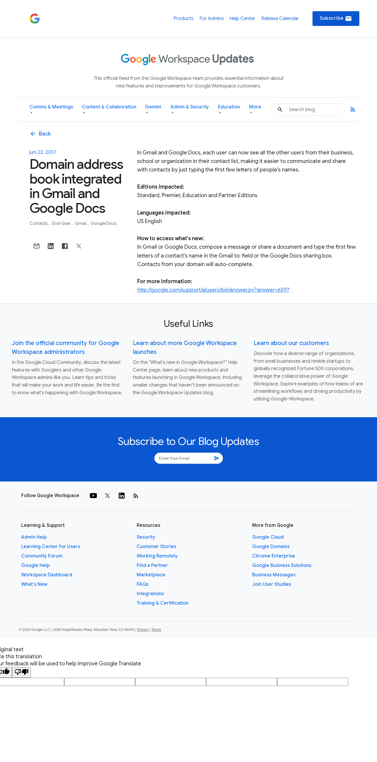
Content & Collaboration (109, 109)
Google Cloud (268, 537)
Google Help (35, 565)
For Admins (211, 19)
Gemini (153, 109)
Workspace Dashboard (46, 575)
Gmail (81, 223)
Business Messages (273, 575)
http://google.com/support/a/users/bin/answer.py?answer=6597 (213, 290)
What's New (34, 584)
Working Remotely (157, 556)
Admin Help (34, 537)
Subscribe (336, 18)
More (255, 109)
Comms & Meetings (51, 109)
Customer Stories (156, 547)
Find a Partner (152, 565)
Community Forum (41, 556)
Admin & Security (190, 109)
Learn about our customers (291, 343)
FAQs (142, 584)
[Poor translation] (21, 672)
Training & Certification (162, 603)
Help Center (242, 19)
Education (229, 109)
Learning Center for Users (50, 547)
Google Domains (271, 547)
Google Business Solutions (281, 565)
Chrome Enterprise (273, 556)
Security (146, 537)
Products (183, 19)
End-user (61, 223)
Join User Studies (271, 584)
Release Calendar (280, 19)
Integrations (150, 594)
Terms (156, 630)
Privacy (143, 630)
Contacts (39, 223)
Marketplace (151, 575)
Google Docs (104, 223)
